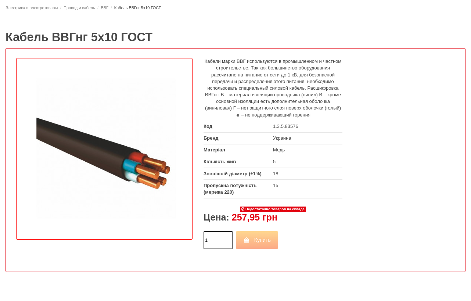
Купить (257, 240)
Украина (282, 138)
